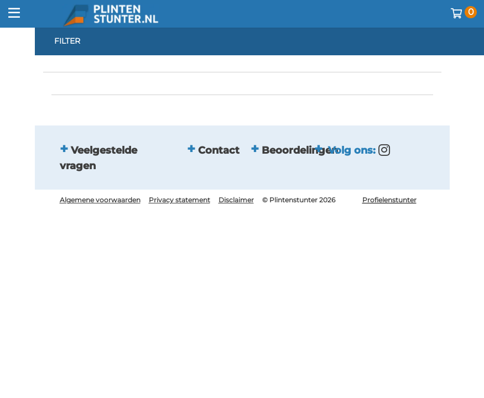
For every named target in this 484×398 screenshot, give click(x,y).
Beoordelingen (300, 150)
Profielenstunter (389, 200)
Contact (219, 150)
